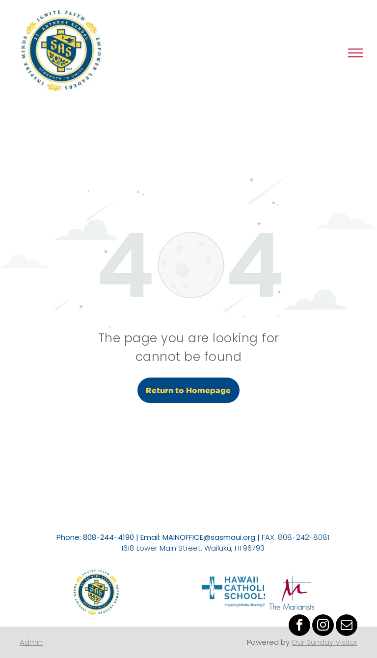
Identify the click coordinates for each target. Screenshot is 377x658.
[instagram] (323, 626)
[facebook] (299, 626)
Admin (31, 642)
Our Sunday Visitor (324, 642)
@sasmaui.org (229, 537)
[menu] (355, 53)
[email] (346, 626)
